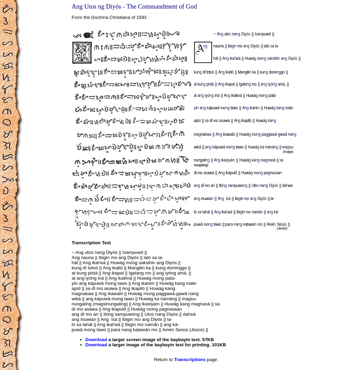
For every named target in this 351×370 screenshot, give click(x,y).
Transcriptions (190, 359)
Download (96, 339)
